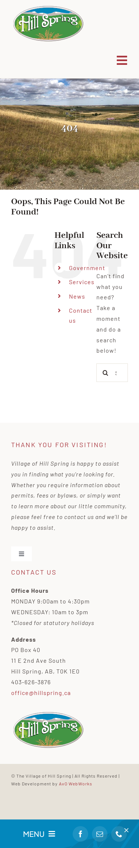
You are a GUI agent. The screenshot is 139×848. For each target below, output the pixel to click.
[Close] (126, 830)
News (77, 296)
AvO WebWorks (75, 783)
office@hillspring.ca (41, 692)
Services (82, 281)
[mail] (99, 834)
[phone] (119, 834)
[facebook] (80, 834)
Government (87, 267)
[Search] (105, 372)
